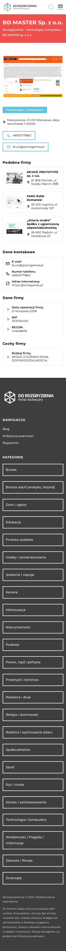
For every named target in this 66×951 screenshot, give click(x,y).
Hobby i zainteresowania (26, 557)
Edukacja (13, 522)
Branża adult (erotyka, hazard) (30, 487)
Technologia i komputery (24, 110)
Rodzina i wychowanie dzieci (29, 732)
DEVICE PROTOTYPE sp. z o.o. (42, 173)
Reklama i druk (18, 697)
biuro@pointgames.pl (25, 147)
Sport (10, 767)
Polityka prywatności (18, 436)
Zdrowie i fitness (19, 861)
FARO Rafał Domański (35, 198)
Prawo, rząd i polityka (23, 662)
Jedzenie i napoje (20, 575)
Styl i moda (15, 785)
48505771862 (19, 135)
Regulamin (11, 443)
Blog (6, 429)
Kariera (11, 592)
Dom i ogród (16, 505)
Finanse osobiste (19, 540)
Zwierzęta (14, 878)
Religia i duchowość (22, 715)
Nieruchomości (18, 627)
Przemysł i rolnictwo (22, 680)
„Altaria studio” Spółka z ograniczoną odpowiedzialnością (43, 224)
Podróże (12, 645)
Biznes (11, 470)
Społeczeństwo (18, 750)
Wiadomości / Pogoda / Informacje (25, 840)
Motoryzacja (16, 610)
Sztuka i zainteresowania (26, 802)
